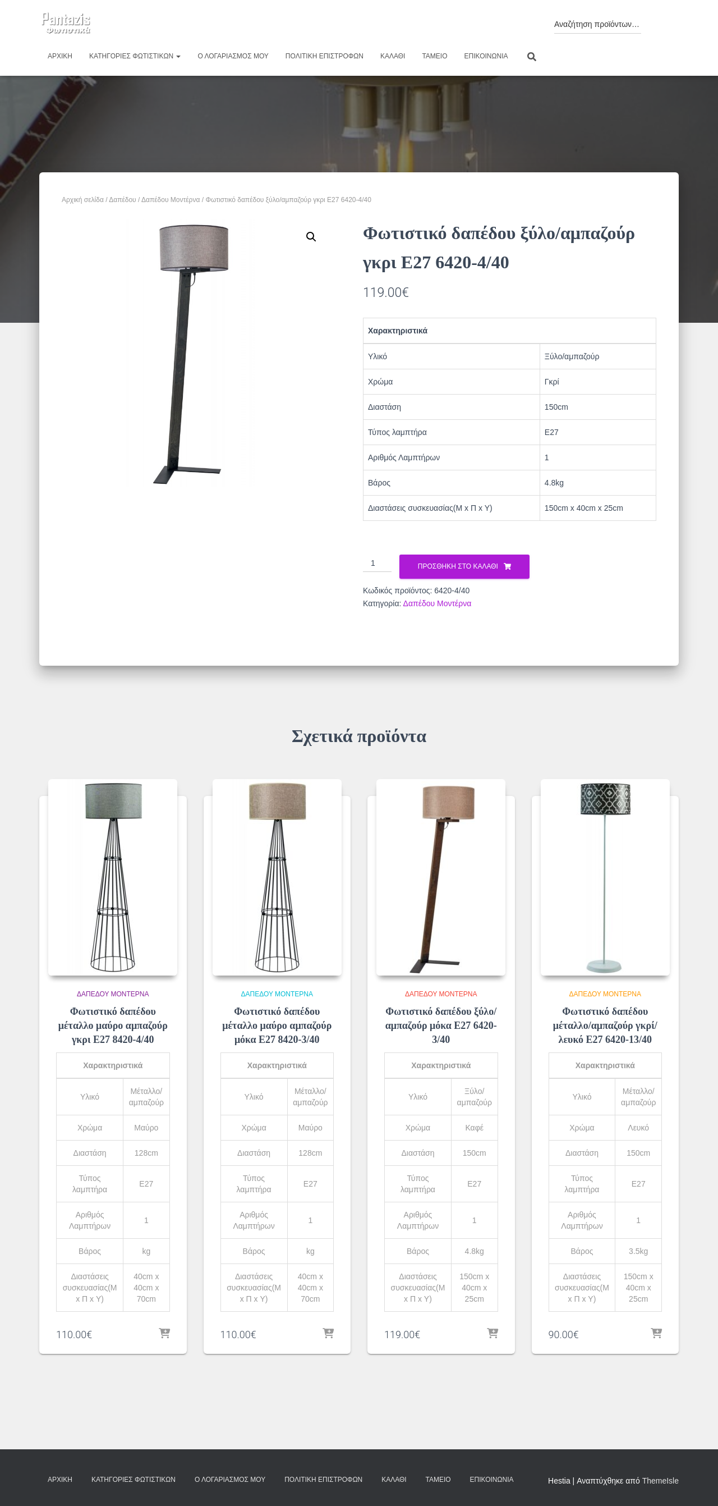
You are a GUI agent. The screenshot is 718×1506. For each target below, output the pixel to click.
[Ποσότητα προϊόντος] (377, 564)
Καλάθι (392, 56)
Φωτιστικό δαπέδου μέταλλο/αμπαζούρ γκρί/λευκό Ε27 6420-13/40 (605, 1025)
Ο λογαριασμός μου (232, 56)
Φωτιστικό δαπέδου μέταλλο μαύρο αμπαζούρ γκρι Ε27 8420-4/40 (113, 1025)
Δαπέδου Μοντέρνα (170, 200)
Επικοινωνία (486, 56)
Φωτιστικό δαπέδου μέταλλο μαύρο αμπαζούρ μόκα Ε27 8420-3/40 (277, 1025)
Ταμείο (434, 56)
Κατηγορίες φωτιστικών (135, 56)
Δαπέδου (122, 200)
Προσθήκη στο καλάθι (458, 566)
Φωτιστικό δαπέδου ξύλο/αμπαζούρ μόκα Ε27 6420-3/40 (441, 1025)
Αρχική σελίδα (83, 200)
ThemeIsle (660, 1480)
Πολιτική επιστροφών (324, 56)
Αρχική (60, 56)
